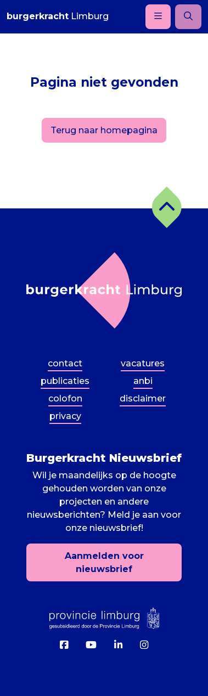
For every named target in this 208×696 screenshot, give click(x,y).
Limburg (58, 16)
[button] (167, 207)
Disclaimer (143, 398)
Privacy (65, 416)
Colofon (65, 398)
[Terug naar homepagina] (104, 290)
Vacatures (143, 363)
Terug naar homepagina (104, 130)
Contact (65, 363)
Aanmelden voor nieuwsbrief (104, 562)
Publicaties (65, 381)
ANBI (143, 381)
